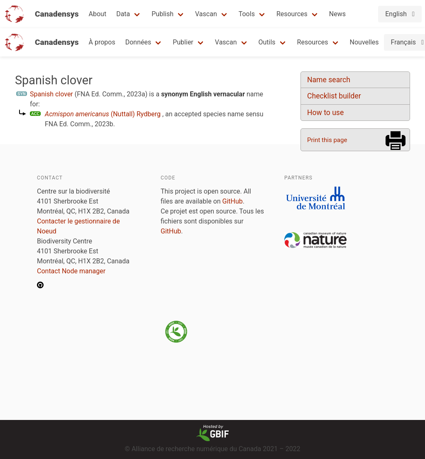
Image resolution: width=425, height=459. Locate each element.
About (98, 14)
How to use (325, 112)
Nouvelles (364, 42)
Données (138, 42)
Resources (292, 14)
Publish (162, 14)
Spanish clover (51, 94)
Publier (183, 42)
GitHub (232, 201)
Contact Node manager (71, 271)
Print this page (327, 140)
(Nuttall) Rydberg (103, 114)
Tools (247, 14)
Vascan (206, 14)
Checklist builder (334, 96)
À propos (102, 42)
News (337, 14)
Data (123, 14)
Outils (267, 42)
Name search (328, 80)
